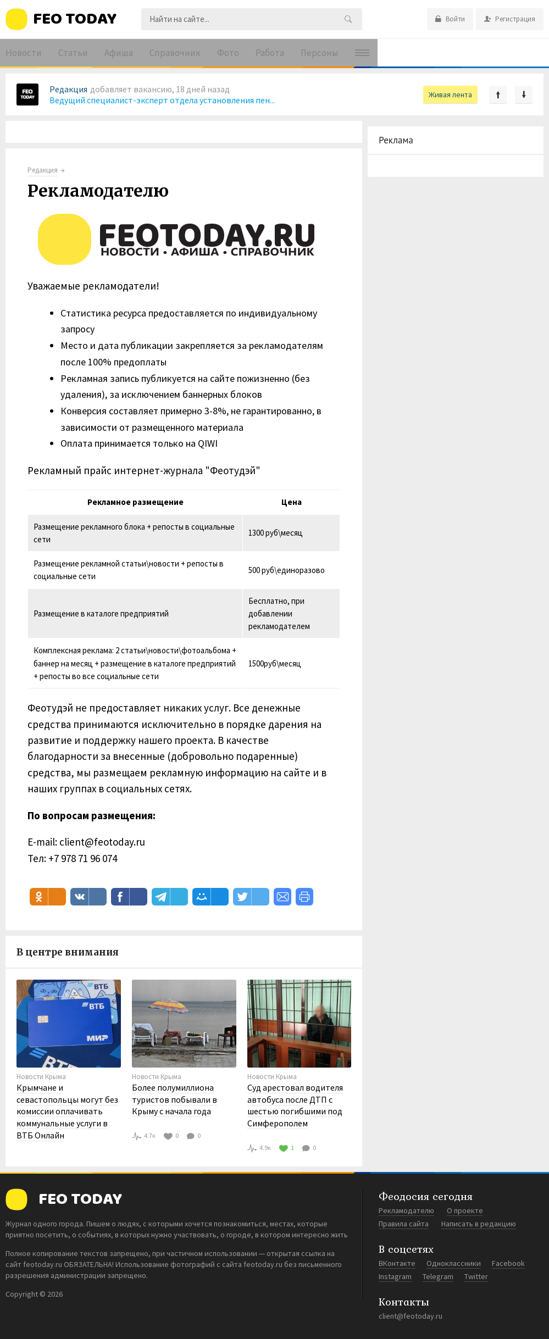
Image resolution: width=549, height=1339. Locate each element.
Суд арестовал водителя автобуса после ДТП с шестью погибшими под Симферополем (295, 1105)
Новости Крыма (41, 1076)
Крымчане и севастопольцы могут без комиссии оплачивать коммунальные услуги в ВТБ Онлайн (67, 1111)
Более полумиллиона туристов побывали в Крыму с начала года (174, 1099)
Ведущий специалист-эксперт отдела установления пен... (162, 100)
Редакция (68, 89)
